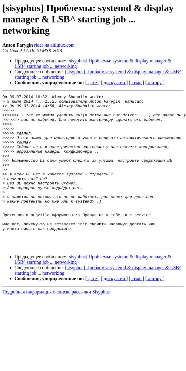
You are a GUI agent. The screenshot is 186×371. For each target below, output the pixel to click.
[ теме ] (136, 82)
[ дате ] (92, 82)
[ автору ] (154, 82)
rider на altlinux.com (54, 45)
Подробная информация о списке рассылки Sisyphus (56, 321)
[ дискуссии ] (114, 82)
